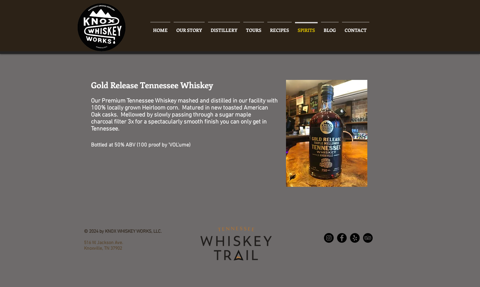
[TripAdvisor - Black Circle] (368, 238)
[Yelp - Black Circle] (355, 238)
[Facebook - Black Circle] (342, 238)
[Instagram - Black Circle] (329, 238)
